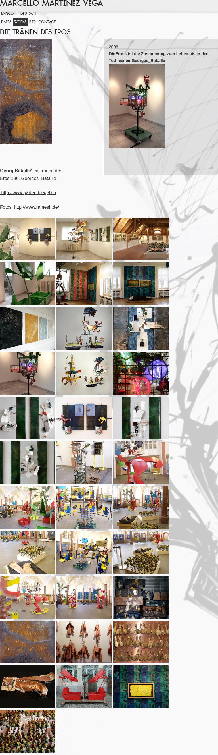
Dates (6, 22)
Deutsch (28, 14)
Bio (32, 22)
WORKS (20, 22)
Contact (47, 22)
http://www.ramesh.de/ (36, 207)
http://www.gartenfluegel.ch (28, 192)
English (8, 14)
